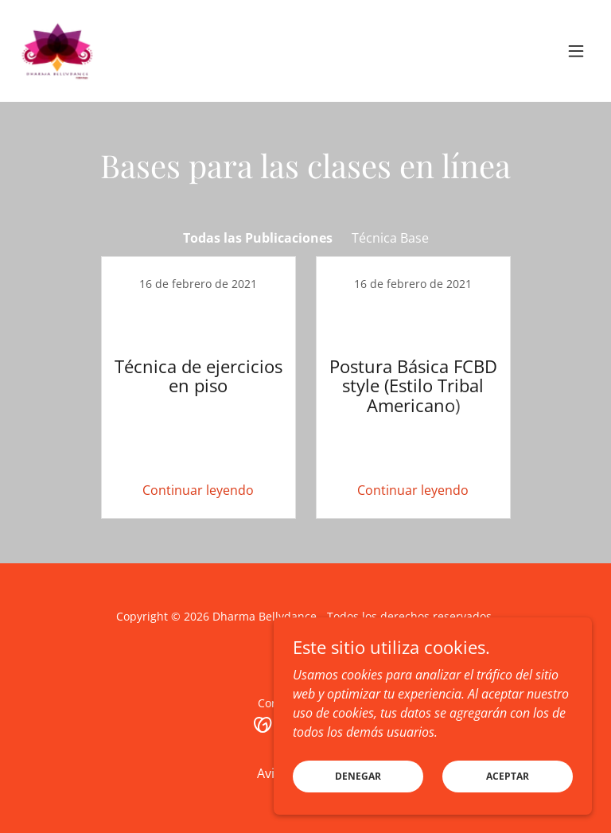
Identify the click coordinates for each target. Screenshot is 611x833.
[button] (576, 51)
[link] (57, 51)
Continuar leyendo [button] (198, 490)
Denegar (358, 776)
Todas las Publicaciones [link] (258, 238)
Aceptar (507, 776)
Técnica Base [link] (390, 238)
